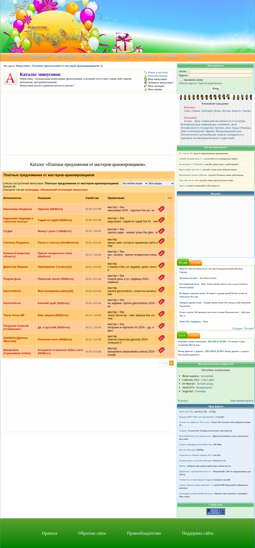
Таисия (246, 110)
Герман (196, 110)
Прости (183, 268)
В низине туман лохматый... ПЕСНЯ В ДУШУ (202, 341)
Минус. (183, 466)
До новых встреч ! (189, 278)
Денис (217, 110)
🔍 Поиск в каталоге (156, 72)
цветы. (182, 185)
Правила (49, 533)
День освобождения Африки (197, 131)
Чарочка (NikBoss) (50, 209)
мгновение (207, 376)
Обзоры (122, 57)
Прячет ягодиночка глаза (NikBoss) (55, 255)
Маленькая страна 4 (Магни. (193, 175)
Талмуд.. (183, 430)
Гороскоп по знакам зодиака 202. (195, 455)
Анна (187, 110)
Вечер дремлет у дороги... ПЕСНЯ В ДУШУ (201, 351)
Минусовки (65, 57)
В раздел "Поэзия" (243, 328)
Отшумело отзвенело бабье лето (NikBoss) (60, 351)
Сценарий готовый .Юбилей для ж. (196, 493)
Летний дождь (205, 383)
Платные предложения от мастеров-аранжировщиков (65, 65)
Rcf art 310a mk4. (187, 449)
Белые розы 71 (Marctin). (191, 164)
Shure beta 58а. (186, 411)
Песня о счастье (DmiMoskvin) (58, 242)
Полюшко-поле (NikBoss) (55, 339)
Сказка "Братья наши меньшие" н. (196, 485)
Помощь (191, 57)
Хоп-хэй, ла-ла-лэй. (189, 180)
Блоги (87, 57)
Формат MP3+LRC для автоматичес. (197, 417)
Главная (15, 57)
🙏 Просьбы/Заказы (155, 75)
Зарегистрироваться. (210, 83)
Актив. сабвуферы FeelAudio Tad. (195, 444)
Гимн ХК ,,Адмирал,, (190, 321)
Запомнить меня (191, 79)
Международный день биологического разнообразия (211, 133)
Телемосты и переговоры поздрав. (196, 479)
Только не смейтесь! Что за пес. (195, 422)
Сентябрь (200, 391)
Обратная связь (92, 533)
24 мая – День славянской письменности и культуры (214, 121)
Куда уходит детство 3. (190, 169)
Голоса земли (186, 312)
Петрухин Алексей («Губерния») (15, 327)
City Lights (208, 379)
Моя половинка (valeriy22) (55, 291)
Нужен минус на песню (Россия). (195, 460)
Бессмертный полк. (189, 284)
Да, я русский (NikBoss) (54, 327)
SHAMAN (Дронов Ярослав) (15, 339)
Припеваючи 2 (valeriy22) (55, 266)
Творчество (146, 57)
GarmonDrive (12, 291)
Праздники (39, 57)
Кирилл (236, 110)
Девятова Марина (15, 266)
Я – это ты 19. (186, 153)
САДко (7, 231)
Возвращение (204, 387)
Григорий (206, 110)
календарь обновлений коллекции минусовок (56, 189)
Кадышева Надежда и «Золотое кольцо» (18, 220)
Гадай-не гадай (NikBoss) (55, 220)
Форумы (170, 57)
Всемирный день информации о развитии (205, 124)
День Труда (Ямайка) (238, 127)
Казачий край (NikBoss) (54, 303)
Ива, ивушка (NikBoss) (53, 315)
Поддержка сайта (197, 533)
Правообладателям (144, 533)
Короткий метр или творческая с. (195, 436)
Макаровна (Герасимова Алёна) (17, 351)
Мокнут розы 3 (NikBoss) (54, 231)
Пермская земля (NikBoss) (56, 278)
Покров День (12, 278)
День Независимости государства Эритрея (209, 126)
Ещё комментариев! (242, 400)
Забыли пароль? (188, 83)
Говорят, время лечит (190, 302)
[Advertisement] (88, 123)
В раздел (183, 400)
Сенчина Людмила (16, 242)
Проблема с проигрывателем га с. (195, 471)
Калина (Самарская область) (16, 255)
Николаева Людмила (17, 209)
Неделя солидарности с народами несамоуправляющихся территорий (213, 136)
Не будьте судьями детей (192, 293)
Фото (103, 57)
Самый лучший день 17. (191, 158)
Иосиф (226, 110)
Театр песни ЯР (13, 315)
